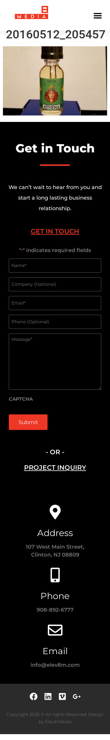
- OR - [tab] (55, 458)
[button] (97, 15)
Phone (55, 601)
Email (55, 656)
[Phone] (55, 581)
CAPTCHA (21, 405)
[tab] (55, 237)
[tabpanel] (55, 347)
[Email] (55, 636)
